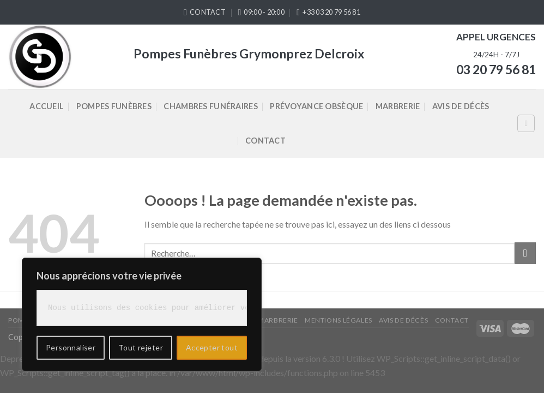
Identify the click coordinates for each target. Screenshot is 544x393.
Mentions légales (338, 320)
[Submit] (525, 253)
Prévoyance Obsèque (316, 106)
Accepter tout (212, 347)
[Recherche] (526, 123)
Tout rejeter (140, 347)
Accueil (46, 106)
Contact (265, 140)
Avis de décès (460, 106)
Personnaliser (70, 347)
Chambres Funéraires (210, 106)
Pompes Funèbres (114, 106)
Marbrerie (398, 106)
